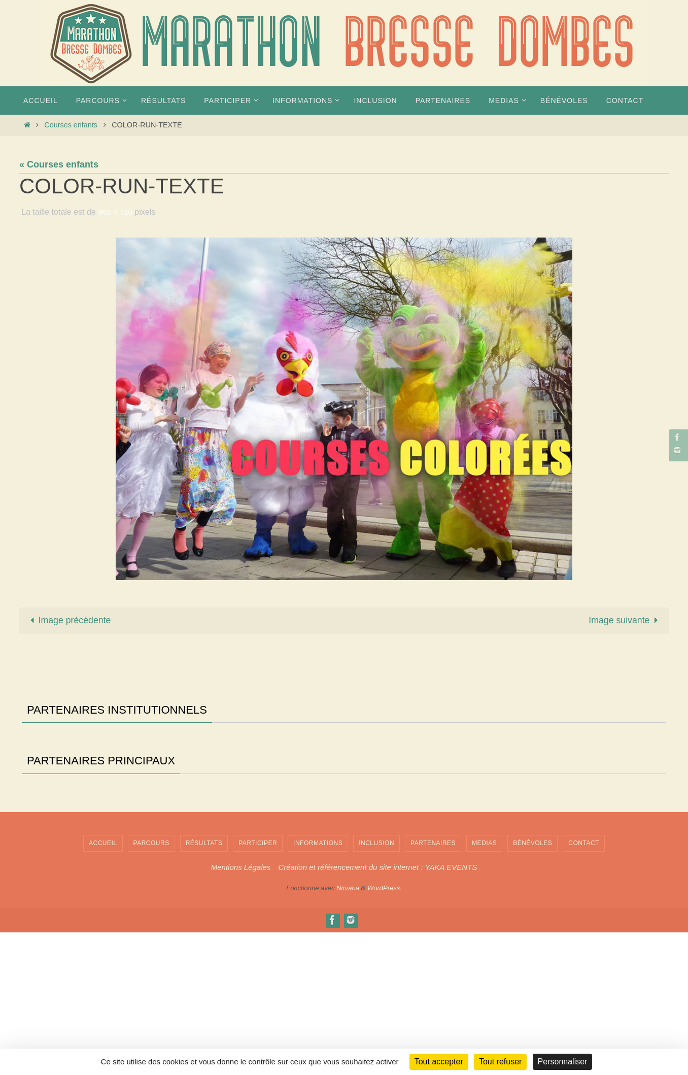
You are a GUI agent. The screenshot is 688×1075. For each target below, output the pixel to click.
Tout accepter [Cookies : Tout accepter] (439, 1061)
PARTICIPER (257, 985)
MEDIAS (484, 985)
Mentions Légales (241, 1009)
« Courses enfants (58, 164)
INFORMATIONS (317, 985)
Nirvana (347, 1030)
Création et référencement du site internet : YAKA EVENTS (377, 1009)
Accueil (103, 985)
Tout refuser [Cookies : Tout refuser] (500, 1061)
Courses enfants (70, 125)
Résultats (204, 985)
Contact (583, 985)
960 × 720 (116, 212)
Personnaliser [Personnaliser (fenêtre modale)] (563, 1061)
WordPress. (384, 1030)
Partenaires (433, 985)
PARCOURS (151, 985)
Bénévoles (532, 985)
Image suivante (625, 621)
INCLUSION (376, 985)
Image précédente (69, 621)
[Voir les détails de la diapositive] (62, 768)
